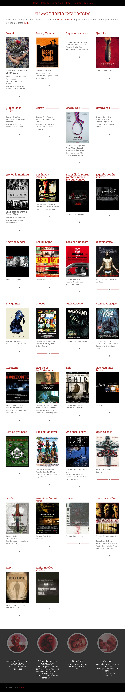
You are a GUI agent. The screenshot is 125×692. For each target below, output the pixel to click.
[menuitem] (35, 3)
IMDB (26, 23)
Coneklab (22, 687)
